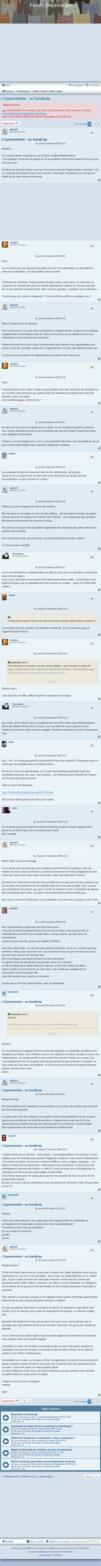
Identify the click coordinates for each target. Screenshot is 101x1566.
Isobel (11, 742)
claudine (14, 243)
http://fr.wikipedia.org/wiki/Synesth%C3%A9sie (27, 792)
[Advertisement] (50, 53)
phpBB (27, 1548)
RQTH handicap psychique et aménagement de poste (43, 1461)
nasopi (12, 595)
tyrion (15, 808)
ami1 (33, 1417)
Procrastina (18, 554)
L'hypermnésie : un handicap (25, 98)
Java (33, 1440)
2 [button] (93, 124)
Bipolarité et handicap (24, 1414)
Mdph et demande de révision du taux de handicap (41, 1449)
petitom (12, 454)
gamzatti (14, 129)
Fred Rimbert (84, 1548)
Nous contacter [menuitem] (35, 1541)
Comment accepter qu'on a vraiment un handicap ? (42, 1426)
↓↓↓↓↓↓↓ (53, 681)
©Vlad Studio (67, 1552)
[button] (98, 124)
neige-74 (12, 1136)
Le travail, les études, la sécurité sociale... (41, 1419)
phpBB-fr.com (44, 1552)
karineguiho (13, 992)
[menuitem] (6, 85)
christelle (13, 908)
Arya (33, 1429)
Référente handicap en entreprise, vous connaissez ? (43, 1437)
